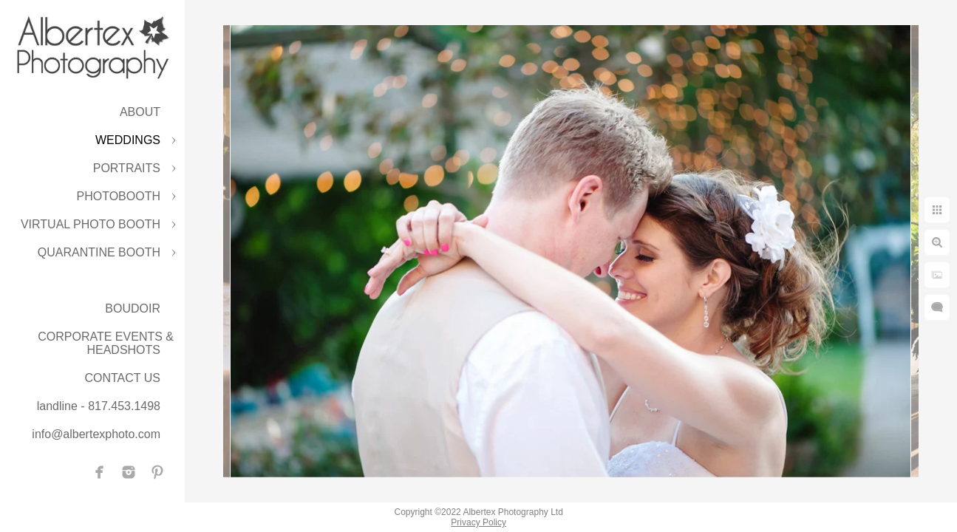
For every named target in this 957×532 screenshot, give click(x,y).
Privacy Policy (478, 522)
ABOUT (140, 112)
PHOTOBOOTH (119, 196)
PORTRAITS (126, 168)
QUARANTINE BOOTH (99, 252)
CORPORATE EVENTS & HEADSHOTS (106, 343)
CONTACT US (122, 378)
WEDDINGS (127, 140)
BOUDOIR (132, 308)
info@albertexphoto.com (96, 434)
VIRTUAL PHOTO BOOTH (90, 224)
